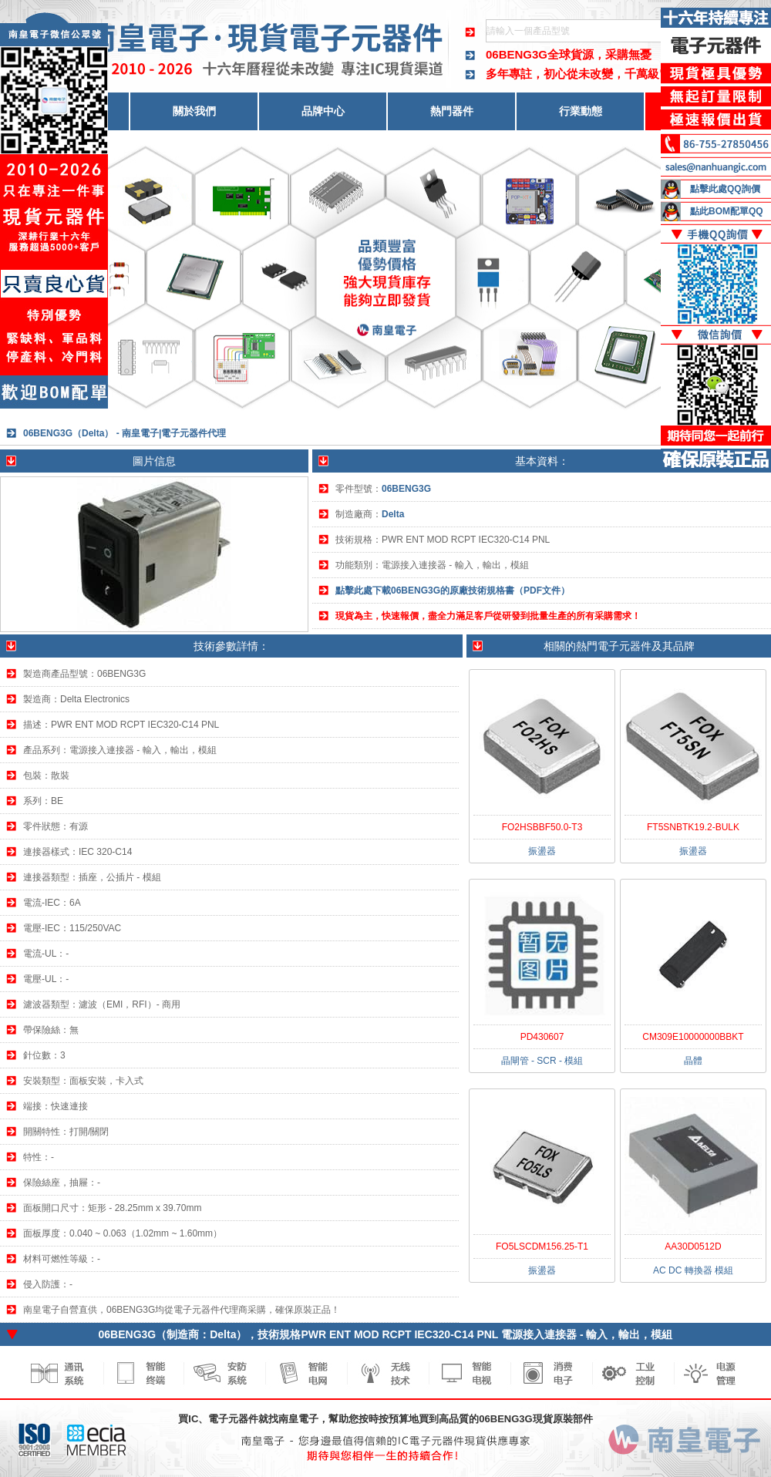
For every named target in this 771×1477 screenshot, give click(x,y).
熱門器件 (451, 111)
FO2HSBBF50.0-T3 (542, 827)
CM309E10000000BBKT (692, 1036)
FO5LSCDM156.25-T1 (542, 1246)
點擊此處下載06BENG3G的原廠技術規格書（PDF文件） (452, 590)
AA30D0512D (693, 1246)
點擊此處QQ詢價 (725, 188)
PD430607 (542, 1036)
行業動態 (580, 111)
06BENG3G (516, 54)
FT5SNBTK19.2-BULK (693, 827)
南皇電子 (298, 1419)
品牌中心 (323, 111)
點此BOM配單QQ (726, 211)
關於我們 (194, 111)
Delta (393, 514)
